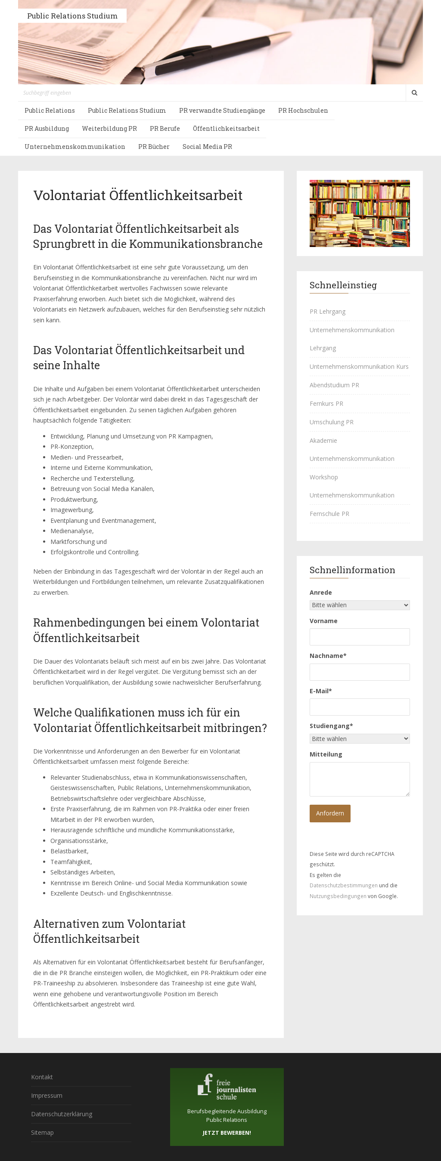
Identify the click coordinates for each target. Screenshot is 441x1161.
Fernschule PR (329, 513)
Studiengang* (331, 726)
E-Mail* (321, 691)
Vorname (324, 621)
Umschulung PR (332, 422)
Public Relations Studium (72, 16)
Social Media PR (207, 146)
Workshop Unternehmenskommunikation (352, 486)
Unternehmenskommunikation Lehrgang (352, 339)
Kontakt (42, 1077)
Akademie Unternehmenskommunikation (352, 449)
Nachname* (328, 656)
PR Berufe (165, 128)
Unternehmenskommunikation (75, 146)
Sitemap (42, 1132)
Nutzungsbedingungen (338, 895)
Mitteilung (326, 754)
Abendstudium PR (334, 385)
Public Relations (50, 110)
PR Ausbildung (47, 128)
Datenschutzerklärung (61, 1114)
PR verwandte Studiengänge (222, 110)
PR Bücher (154, 146)
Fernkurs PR (326, 403)
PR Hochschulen (303, 110)
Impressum (46, 1095)
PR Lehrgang (327, 311)
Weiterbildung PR (109, 128)
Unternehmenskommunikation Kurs (359, 366)
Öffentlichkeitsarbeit (226, 128)
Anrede (321, 592)
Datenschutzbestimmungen (344, 885)
